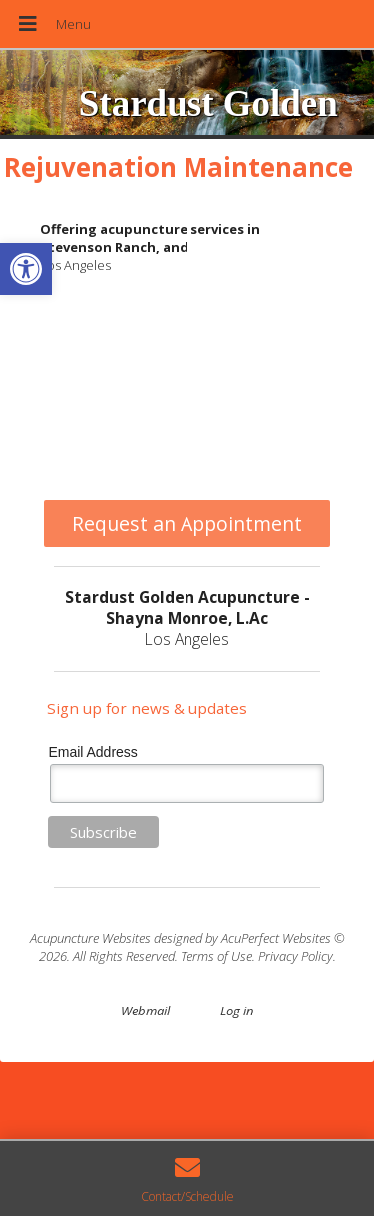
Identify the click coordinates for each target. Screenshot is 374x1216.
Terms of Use (216, 956)
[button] (26, 269)
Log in (236, 1010)
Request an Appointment (187, 523)
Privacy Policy (295, 956)
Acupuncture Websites (90, 938)
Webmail (145, 1010)
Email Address (92, 752)
